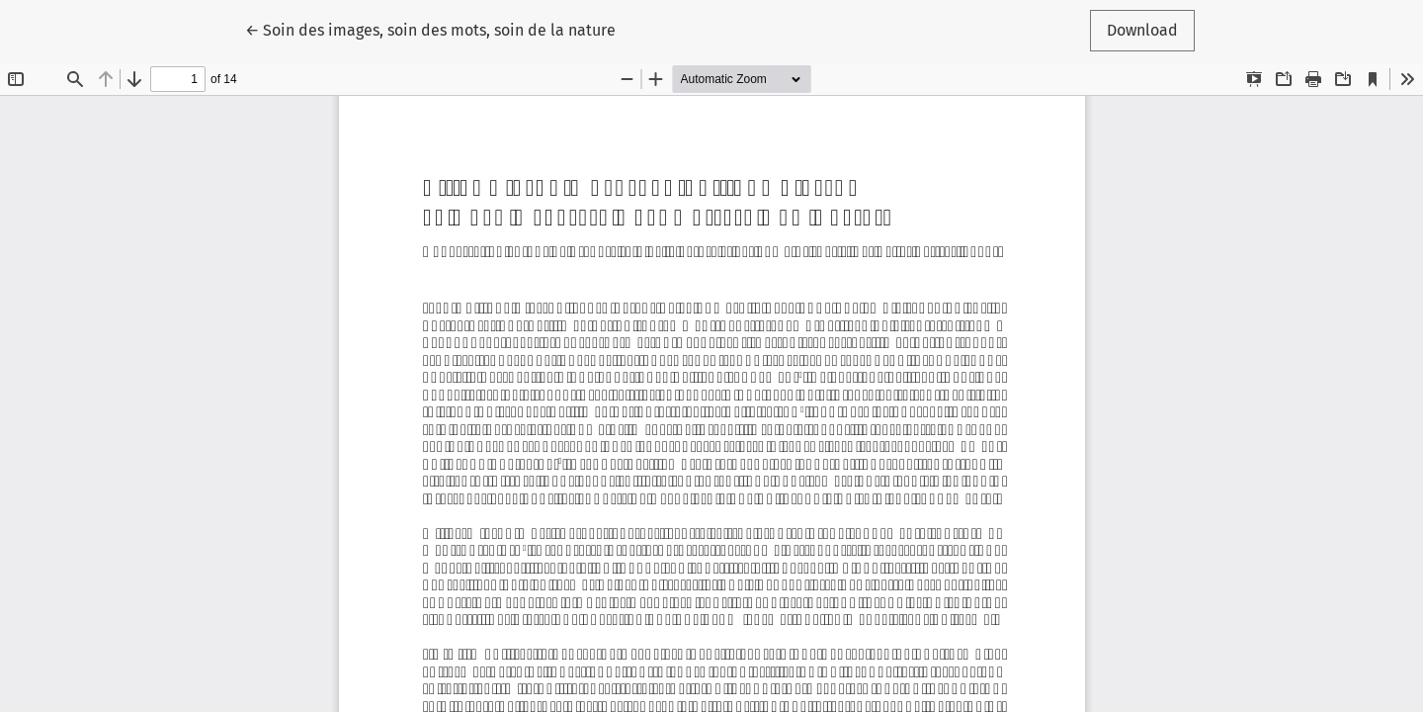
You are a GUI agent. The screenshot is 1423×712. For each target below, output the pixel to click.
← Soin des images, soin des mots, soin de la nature (430, 29)
